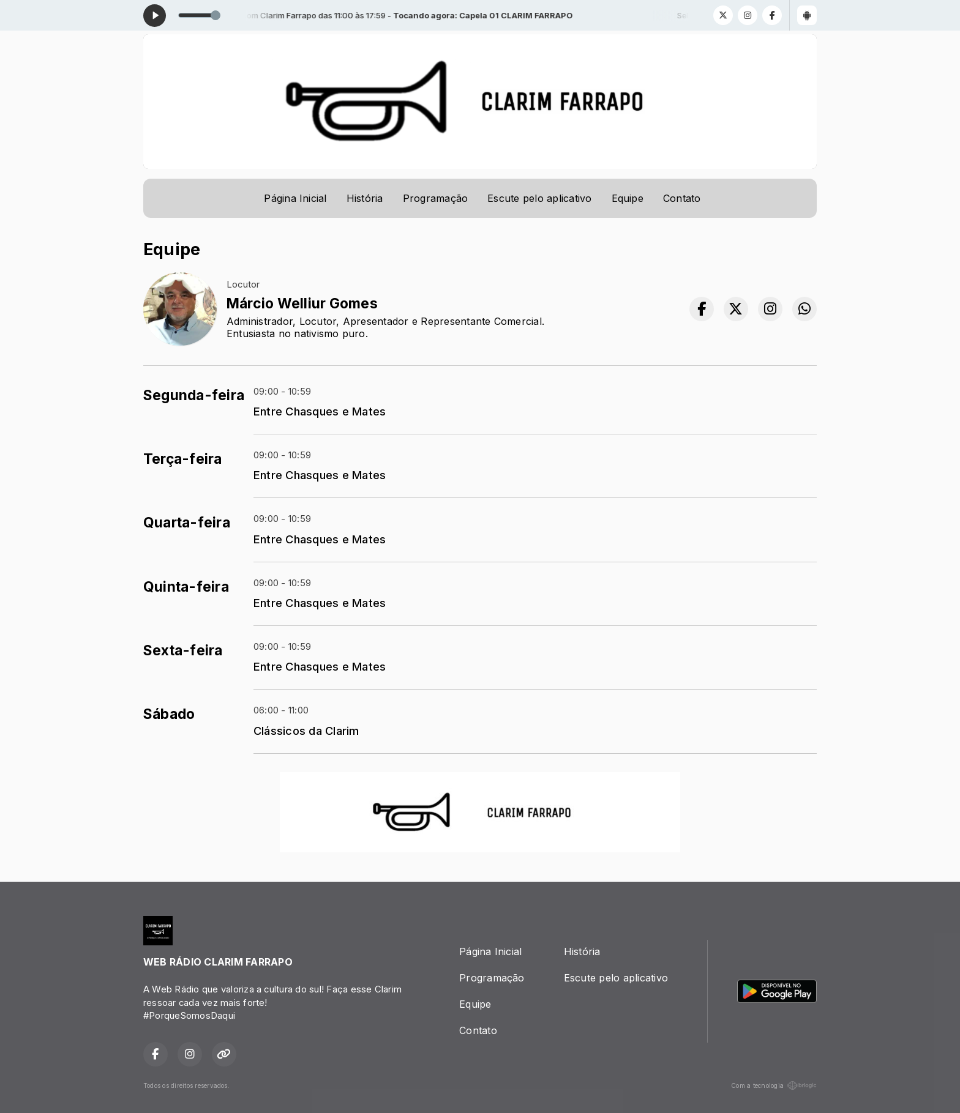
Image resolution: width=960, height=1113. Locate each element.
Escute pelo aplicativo (539, 198)
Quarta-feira (186, 522)
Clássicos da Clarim (306, 730)
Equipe (627, 198)
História (365, 198)
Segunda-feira (193, 395)
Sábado (169, 714)
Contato (682, 198)
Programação (435, 198)
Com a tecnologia (774, 1085)
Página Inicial (295, 198)
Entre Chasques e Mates (319, 411)
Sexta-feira (183, 650)
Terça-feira (182, 458)
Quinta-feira (186, 586)
